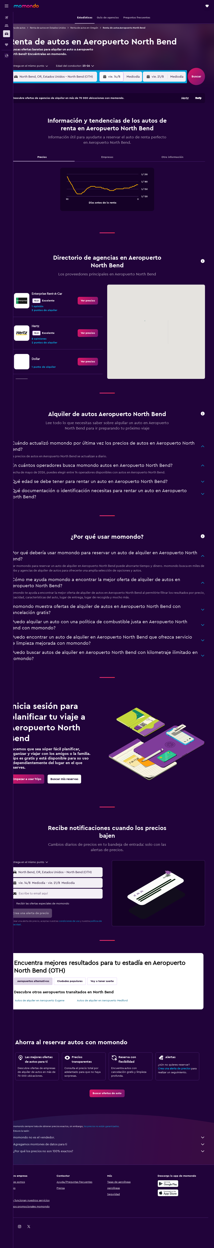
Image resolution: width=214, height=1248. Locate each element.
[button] (6, 6)
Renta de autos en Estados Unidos (57, 28)
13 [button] (73, 130)
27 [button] (73, 149)
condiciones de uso (78, 921)
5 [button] (64, 121)
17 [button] (45, 140)
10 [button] (45, 130)
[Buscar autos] (7, 34)
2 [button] (101, 112)
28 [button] (82, 149)
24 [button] (45, 149)
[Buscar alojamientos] (7, 26)
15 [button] (91, 130)
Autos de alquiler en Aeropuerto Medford (109, 1000)
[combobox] (38, 66)
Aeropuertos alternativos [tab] (43, 981)
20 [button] (73, 140)
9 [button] (101, 121)
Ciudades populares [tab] (79, 981)
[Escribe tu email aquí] (68, 893)
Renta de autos (27, 28)
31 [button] (45, 158)
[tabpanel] (113, 193)
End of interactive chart (71, 200)
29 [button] (91, 149)
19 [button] (64, 140)
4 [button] (55, 121)
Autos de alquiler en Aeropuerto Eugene (49, 1000)
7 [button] (82, 121)
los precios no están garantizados (110, 1130)
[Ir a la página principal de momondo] (26, 6)
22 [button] (91, 140)
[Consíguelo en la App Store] (174, 1196)
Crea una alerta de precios (179, 1068)
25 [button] (54, 149)
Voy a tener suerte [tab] (111, 981)
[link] (94, 301)
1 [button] (91, 112)
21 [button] (82, 140)
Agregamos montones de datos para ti (115, 1148)
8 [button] (91, 121)
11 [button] (55, 130)
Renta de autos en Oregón (94, 28)
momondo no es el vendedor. (115, 1141)
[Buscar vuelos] (7, 17)
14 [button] (82, 130)
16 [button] (100, 130)
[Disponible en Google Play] (174, 1187)
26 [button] (64, 149)
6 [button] (73, 121)
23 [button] (100, 140)
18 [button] (54, 140)
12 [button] (64, 130)
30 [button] (101, 149)
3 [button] (45, 121)
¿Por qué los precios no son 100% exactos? (115, 1155)
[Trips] (7, 44)
